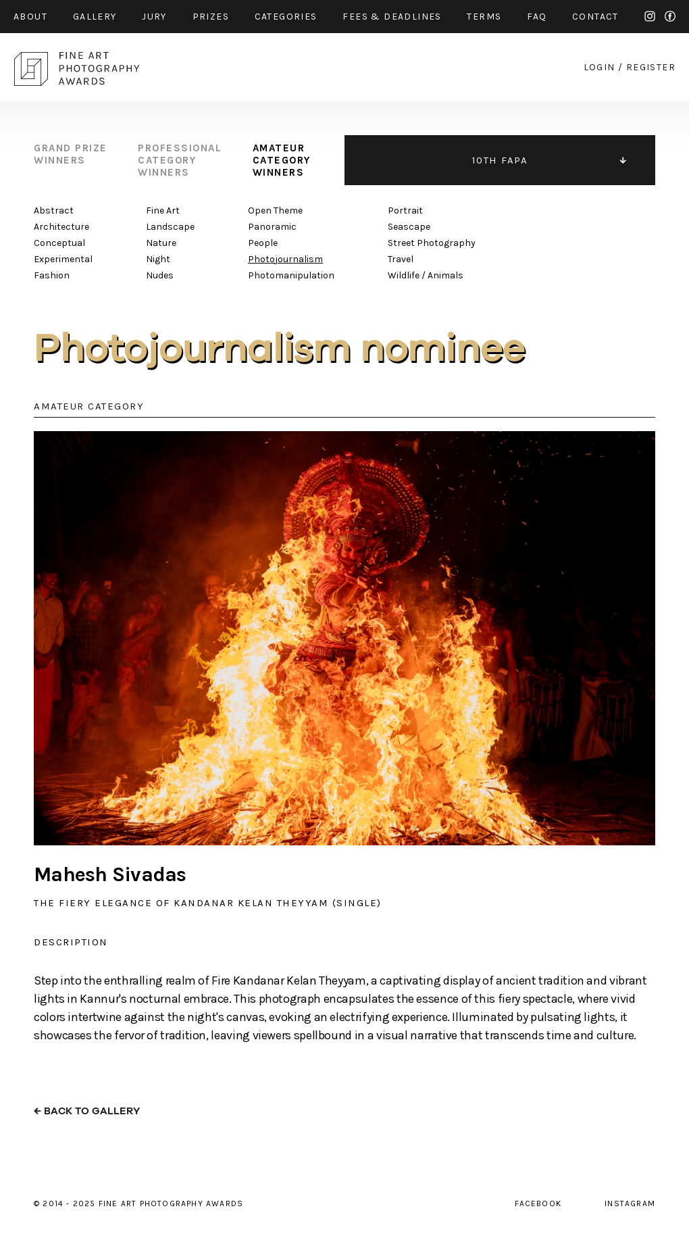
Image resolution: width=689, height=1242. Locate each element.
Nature (161, 243)
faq (536, 16)
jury (154, 16)
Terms (484, 16)
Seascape (409, 226)
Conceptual (59, 243)
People (263, 243)
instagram (649, 16)
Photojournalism (285, 259)
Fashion (52, 275)
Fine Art (163, 210)
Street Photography (432, 243)
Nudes (160, 275)
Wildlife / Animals (425, 275)
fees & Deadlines (391, 16)
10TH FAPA (500, 160)
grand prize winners (70, 154)
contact (595, 16)
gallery (95, 16)
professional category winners (180, 160)
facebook (670, 16)
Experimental (63, 259)
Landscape (170, 226)
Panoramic (272, 226)
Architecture (61, 226)
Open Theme (275, 210)
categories (286, 16)
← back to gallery (87, 1111)
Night (158, 259)
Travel (400, 259)
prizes (211, 16)
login (599, 67)
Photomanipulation (291, 275)
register (650, 67)
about (30, 16)
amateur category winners (282, 160)
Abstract (54, 210)
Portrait (405, 210)
